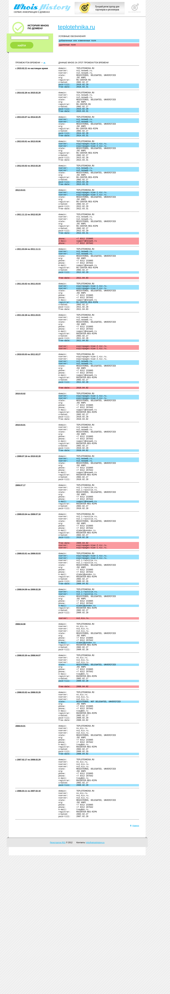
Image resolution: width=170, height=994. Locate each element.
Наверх (134, 964)
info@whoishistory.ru (95, 981)
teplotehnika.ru (76, 27)
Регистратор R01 (58, 981)
